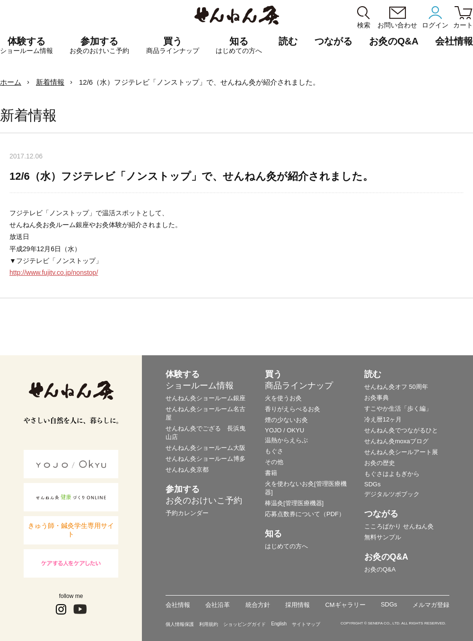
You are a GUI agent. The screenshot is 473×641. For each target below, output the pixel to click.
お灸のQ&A (393, 41)
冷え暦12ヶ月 (383, 419)
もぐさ (274, 451)
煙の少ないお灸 (286, 419)
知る (239, 45)
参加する (99, 45)
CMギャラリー (345, 604)
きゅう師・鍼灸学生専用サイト (71, 530)
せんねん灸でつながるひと (401, 430)
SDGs (372, 484)
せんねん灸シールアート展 (401, 452)
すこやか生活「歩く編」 (398, 408)
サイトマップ (306, 624)
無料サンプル (382, 537)
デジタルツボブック (392, 494)
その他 (274, 461)
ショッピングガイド (244, 624)
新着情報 (50, 82)
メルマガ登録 (430, 604)
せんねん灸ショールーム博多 (205, 458)
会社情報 (178, 604)
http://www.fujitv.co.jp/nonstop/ (53, 272)
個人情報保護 (180, 624)
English (279, 623)
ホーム (10, 82)
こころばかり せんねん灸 (399, 526)
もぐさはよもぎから (392, 473)
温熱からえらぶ (286, 440)
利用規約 (208, 624)
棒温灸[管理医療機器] (294, 503)
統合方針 (257, 604)
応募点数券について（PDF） (305, 514)
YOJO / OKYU (284, 430)
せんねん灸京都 (187, 469)
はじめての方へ (286, 546)
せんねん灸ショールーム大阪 (205, 447)
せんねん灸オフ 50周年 (396, 386)
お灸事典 (376, 397)
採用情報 (297, 604)
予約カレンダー (187, 513)
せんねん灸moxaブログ (396, 441)
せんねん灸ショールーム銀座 (205, 398)
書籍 (271, 472)
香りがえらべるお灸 (292, 409)
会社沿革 (217, 604)
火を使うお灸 (283, 398)
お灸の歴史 (379, 462)
